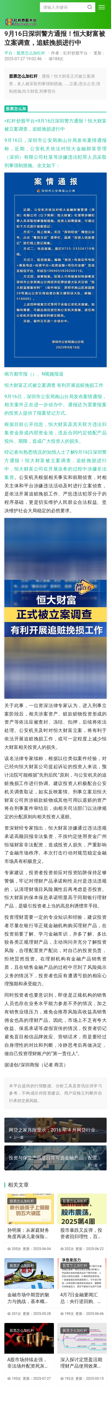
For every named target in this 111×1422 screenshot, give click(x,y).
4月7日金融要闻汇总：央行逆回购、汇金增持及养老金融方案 (81, 1298)
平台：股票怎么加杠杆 (24, 53)
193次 (14, 1379)
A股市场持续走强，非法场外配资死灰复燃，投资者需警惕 (28, 1363)
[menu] (101, 7)
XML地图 (67, 1409)
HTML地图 (83, 1409)
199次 (67, 1314)
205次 (14, 1249)
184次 (56, 58)
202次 (67, 1249)
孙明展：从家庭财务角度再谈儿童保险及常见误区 (28, 1233)
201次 (14, 1314)
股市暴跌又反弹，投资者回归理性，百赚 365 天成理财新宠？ (81, 1233)
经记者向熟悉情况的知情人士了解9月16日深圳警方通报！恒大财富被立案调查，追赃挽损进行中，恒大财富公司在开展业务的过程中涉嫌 (55, 460)
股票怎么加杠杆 (22, 1201)
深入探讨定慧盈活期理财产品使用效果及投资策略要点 (81, 1363)
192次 (67, 1379)
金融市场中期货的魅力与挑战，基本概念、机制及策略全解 (28, 1298)
